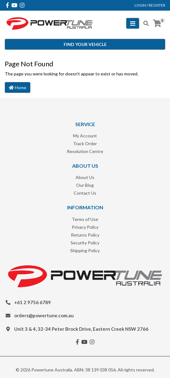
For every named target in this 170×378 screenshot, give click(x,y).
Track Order (85, 143)
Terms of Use (85, 219)
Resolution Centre (85, 151)
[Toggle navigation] (132, 23)
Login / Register (150, 5)
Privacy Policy (85, 227)
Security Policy (85, 242)
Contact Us (85, 193)
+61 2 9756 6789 (32, 302)
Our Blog (85, 185)
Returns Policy (85, 235)
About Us (85, 177)
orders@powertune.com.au (44, 315)
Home (17, 87)
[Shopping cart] (157, 23)
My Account (85, 135)
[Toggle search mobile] (144, 23)
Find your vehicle (85, 44)
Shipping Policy (85, 250)
